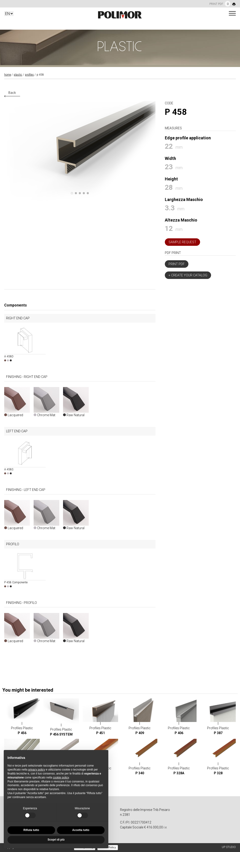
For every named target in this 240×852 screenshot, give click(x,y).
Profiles (29, 74)
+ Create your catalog (188, 275)
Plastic (18, 74)
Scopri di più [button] (56, 839)
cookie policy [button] (61, 777)
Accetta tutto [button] (80, 830)
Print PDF (177, 264)
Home (7, 74)
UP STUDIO (229, 847)
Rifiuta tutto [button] (31, 830)
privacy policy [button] (36, 769)
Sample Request (182, 242)
